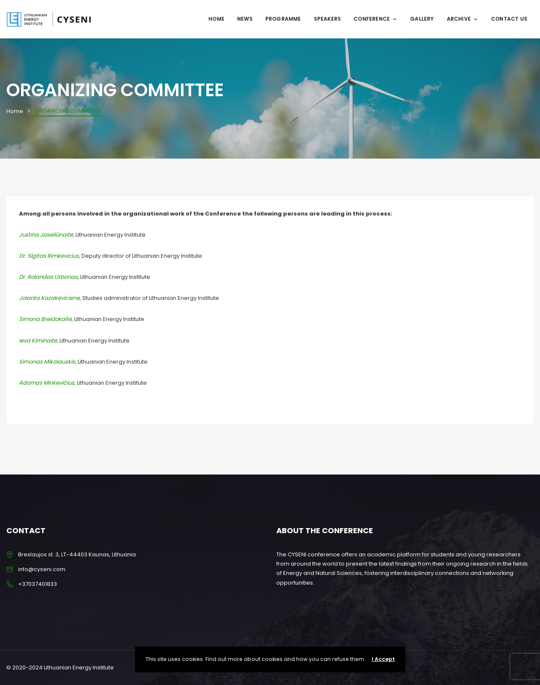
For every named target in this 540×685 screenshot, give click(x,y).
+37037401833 (37, 584)
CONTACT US (509, 18)
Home (216, 18)
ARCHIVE (462, 18)
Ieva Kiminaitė (38, 341)
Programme (283, 18)
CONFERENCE (375, 18)
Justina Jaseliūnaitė (46, 235)
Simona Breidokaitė (45, 319)
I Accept (383, 659)
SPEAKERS (327, 18)
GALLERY (422, 18)
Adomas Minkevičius (46, 383)
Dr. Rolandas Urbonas (48, 277)
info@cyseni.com (41, 569)
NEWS (245, 18)
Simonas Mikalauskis (47, 362)
